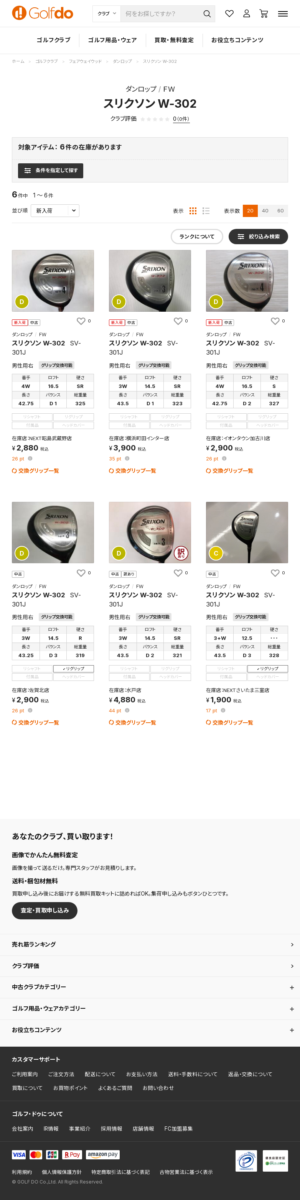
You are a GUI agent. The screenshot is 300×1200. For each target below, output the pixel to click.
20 (250, 210)
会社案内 (22, 1129)
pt (19, 459)
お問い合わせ (158, 1088)
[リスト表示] (206, 210)
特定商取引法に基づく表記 (120, 1172)
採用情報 (111, 1129)
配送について (100, 1074)
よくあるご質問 (115, 1088)
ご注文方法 (61, 1074)
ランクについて (197, 236)
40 (265, 210)
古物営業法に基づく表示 (186, 1172)
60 (280, 210)
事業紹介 (80, 1129)
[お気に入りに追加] (83, 321)
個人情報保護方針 (62, 1172)
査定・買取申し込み (45, 910)
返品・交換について (250, 1074)
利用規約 (22, 1172)
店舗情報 (143, 1129)
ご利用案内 (25, 1074)
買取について (27, 1088)
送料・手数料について (193, 1074)
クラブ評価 (25, 966)
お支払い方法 (142, 1074)
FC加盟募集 (179, 1129)
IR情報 (51, 1129)
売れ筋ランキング (34, 944)
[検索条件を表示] (50, 170)
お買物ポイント (70, 1088)
